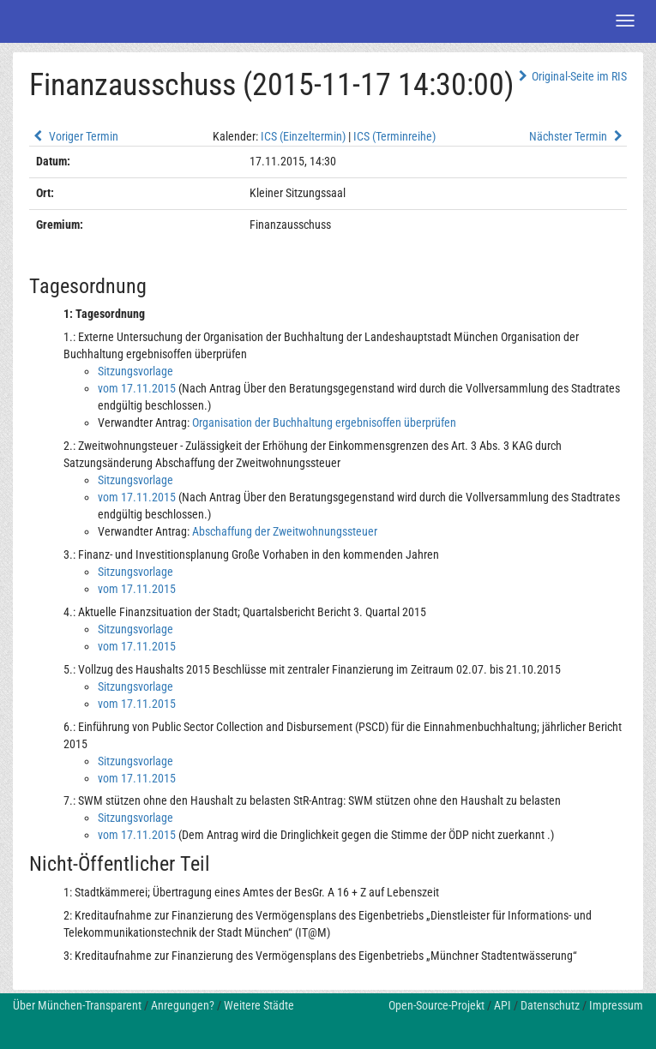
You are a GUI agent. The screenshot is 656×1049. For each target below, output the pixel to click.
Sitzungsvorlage (135, 371)
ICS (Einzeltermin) (303, 136)
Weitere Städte (259, 1005)
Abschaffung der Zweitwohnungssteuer (284, 531)
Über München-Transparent (77, 1005)
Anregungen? (182, 1005)
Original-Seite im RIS (571, 76)
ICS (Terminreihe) (394, 136)
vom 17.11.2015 (137, 388)
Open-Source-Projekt (436, 1005)
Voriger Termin (73, 136)
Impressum (616, 1005)
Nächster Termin (578, 136)
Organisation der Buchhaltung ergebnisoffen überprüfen (324, 422)
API (502, 1005)
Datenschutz (550, 1005)
